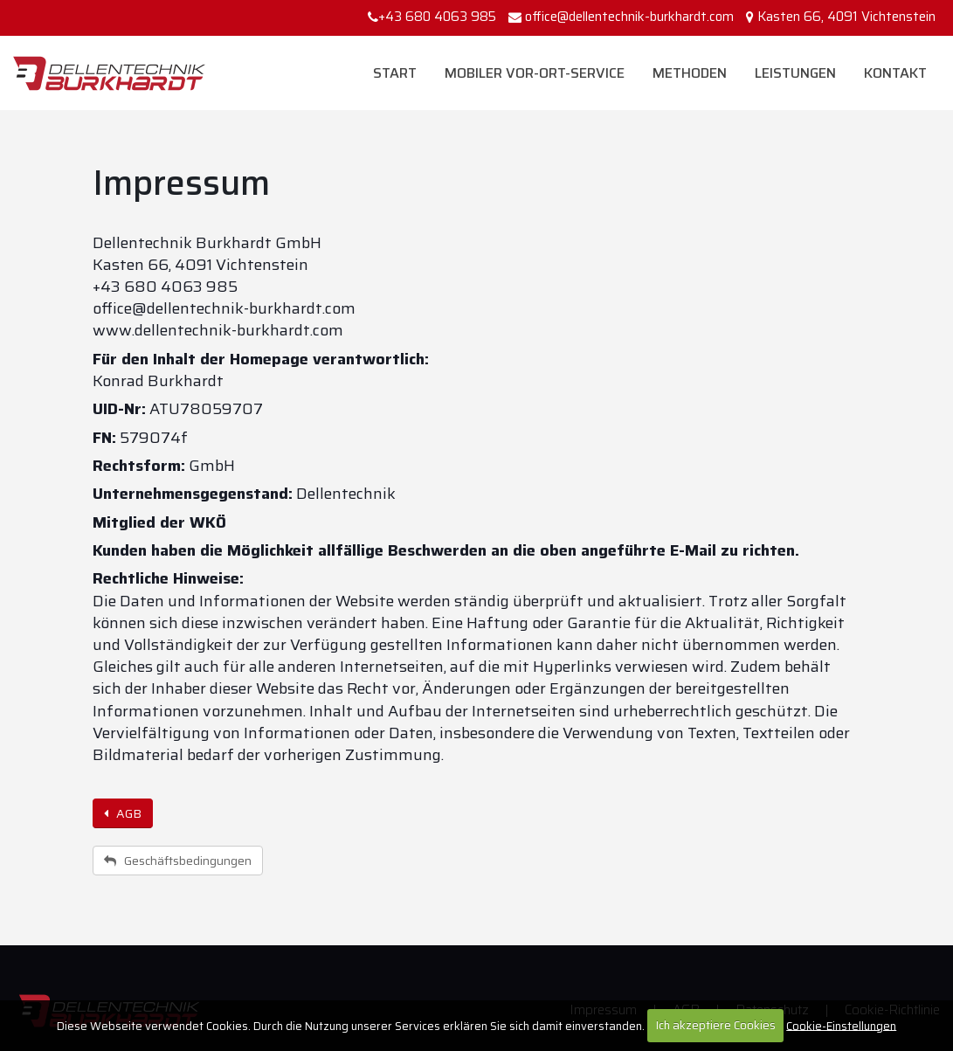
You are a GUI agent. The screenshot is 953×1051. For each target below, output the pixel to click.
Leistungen (795, 73)
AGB (123, 813)
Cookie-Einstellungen (841, 1025)
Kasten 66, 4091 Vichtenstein (846, 16)
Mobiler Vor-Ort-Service (535, 73)
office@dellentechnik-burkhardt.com (629, 16)
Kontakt (895, 73)
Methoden (690, 73)
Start (395, 73)
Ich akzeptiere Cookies (716, 1025)
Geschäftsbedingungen (178, 860)
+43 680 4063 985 (432, 16)
